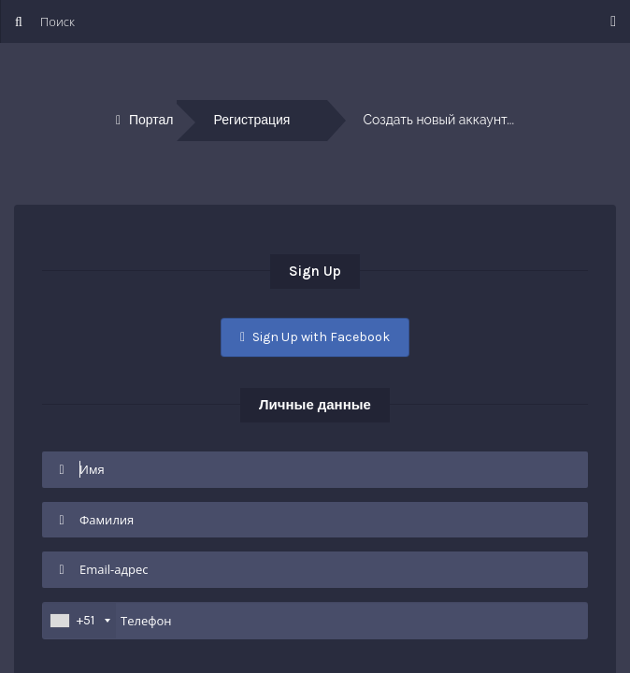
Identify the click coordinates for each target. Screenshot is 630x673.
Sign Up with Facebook (315, 337)
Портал (151, 120)
